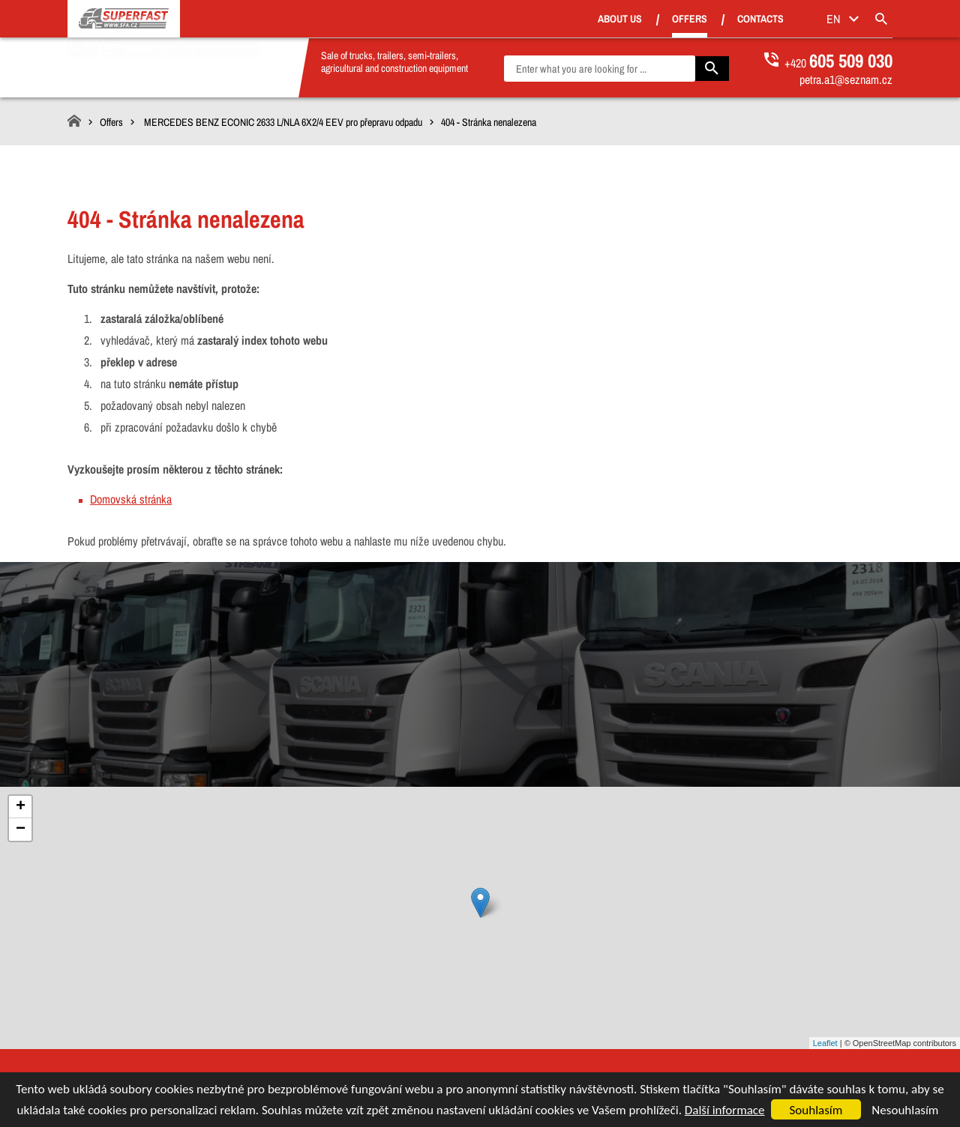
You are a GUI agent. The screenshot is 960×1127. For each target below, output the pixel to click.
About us (640, 19)
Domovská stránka (131, 499)
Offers (710, 18)
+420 (838, 63)
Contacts (781, 19)
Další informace (725, 1110)
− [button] (21, 829)
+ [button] (21, 807)
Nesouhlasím (905, 1110)
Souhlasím (816, 1110)
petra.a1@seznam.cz (846, 79)
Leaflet (825, 1043)
